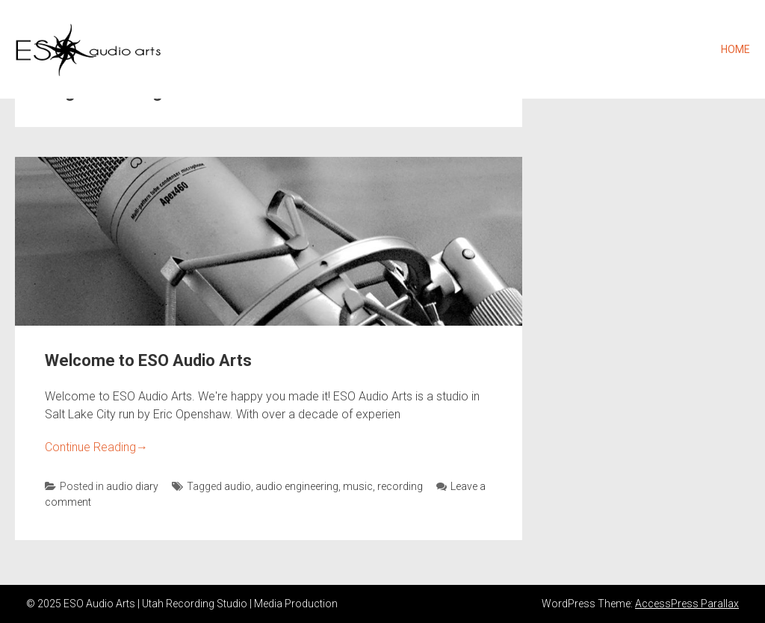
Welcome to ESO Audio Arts (148, 360)
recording (400, 486)
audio (237, 486)
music (358, 486)
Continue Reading (96, 447)
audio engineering (296, 486)
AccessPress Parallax (687, 604)
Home (735, 49)
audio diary (132, 486)
